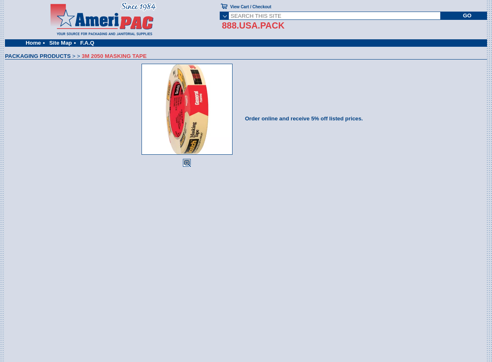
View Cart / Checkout (250, 7)
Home (33, 43)
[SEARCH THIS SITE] (334, 16)
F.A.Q (87, 43)
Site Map (60, 43)
